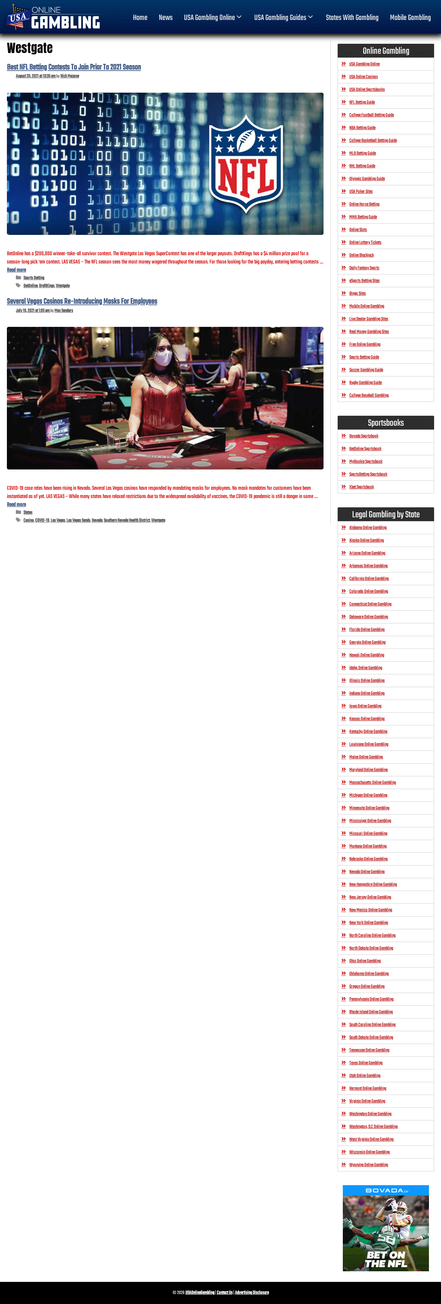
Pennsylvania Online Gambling (371, 999)
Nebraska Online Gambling (368, 859)
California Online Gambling (369, 578)
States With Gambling (352, 18)
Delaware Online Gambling (368, 617)
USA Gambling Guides (284, 18)
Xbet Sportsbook (361, 487)
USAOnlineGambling (199, 1292)
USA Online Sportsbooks (367, 89)
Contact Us (225, 1292)
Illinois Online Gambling (366, 680)
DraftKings (46, 286)
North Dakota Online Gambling (371, 948)
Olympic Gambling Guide (367, 179)
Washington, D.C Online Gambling (373, 1126)
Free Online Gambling (364, 344)
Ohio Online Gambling (365, 961)
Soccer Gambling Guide (366, 370)
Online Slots (358, 230)
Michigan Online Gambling (368, 795)
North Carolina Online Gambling (372, 935)
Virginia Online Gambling (367, 1101)
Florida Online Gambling (366, 629)
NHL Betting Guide (362, 166)
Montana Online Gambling (368, 846)
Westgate (63, 286)
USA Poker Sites (361, 191)
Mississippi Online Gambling (370, 821)
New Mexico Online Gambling (370, 910)
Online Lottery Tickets (365, 242)
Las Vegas (58, 520)
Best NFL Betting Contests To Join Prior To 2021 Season (74, 67)
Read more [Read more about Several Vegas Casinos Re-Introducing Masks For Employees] (16, 504)
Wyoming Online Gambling (368, 1165)
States (27, 512)
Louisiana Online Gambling (368, 744)
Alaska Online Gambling (366, 540)
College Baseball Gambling (369, 395)
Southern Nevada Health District (127, 520)
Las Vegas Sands (78, 520)
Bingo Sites (357, 293)
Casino (28, 520)
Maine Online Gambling (366, 757)
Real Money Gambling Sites (369, 331)
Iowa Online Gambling (365, 706)
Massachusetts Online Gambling (372, 782)
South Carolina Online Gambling (372, 1024)
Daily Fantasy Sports (364, 268)
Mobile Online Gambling (366, 306)
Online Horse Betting (364, 204)
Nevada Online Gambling (366, 872)
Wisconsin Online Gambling (369, 1152)
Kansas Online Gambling (366, 719)
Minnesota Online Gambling (369, 808)
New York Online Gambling (368, 923)
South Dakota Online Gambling (371, 1037)
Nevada (97, 520)
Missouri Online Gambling (368, 833)
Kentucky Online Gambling (368, 731)
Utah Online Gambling (364, 1075)
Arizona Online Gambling (367, 553)
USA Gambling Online (213, 18)
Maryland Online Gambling (368, 770)
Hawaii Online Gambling (366, 655)
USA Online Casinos (363, 77)
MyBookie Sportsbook (365, 461)
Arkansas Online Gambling (368, 566)
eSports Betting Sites (364, 280)
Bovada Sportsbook (363, 436)
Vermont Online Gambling (367, 1088)
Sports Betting (33, 278)
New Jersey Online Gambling (370, 897)
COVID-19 (42, 520)
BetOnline (30, 286)
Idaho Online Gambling (365, 668)
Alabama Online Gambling (368, 527)
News (166, 18)
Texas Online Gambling (365, 1063)
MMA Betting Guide (363, 217)
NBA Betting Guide (362, 128)
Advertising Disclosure (252, 1292)
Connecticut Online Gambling (370, 604)
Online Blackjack (361, 255)
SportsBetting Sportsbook (368, 474)
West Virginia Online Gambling (371, 1139)
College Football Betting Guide (371, 115)
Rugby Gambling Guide (365, 382)
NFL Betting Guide (362, 102)
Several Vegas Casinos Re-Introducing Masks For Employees (82, 302)
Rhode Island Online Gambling (371, 1012)
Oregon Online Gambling (366, 986)
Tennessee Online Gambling (369, 1050)
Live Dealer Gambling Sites (368, 319)
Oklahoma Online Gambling (369, 973)
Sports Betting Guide (364, 357)
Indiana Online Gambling (366, 693)
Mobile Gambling (410, 18)
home (140, 18)
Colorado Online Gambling (368, 591)
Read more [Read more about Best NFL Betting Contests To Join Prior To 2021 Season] (16, 270)
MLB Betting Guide (362, 153)
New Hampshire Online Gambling (373, 884)
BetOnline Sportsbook (365, 449)
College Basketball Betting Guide (373, 140)
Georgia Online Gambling (367, 642)
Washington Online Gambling (370, 1114)
